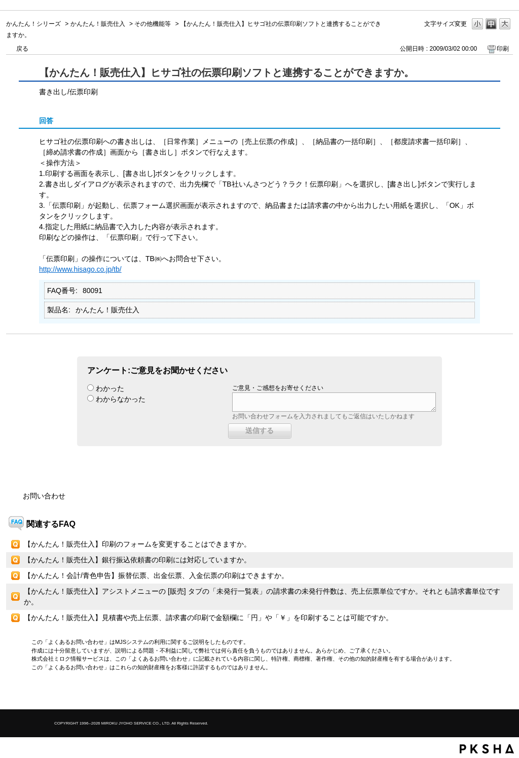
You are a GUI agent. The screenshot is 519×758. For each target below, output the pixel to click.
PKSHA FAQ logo (487, 748)
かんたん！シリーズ (33, 23)
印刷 (503, 48)
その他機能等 (152, 23)
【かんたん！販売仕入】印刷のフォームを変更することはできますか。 (137, 544)
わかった (110, 388)
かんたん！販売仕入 (97, 23)
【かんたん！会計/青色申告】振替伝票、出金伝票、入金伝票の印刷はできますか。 (156, 575)
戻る (22, 48)
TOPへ (487, 693)
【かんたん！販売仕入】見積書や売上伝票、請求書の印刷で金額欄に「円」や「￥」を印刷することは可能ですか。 (208, 617)
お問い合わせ (44, 496)
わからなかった (120, 399)
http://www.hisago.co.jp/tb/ (80, 269)
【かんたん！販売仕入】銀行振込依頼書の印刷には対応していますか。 (137, 560)
